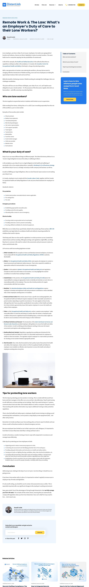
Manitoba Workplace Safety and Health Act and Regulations (28, 288)
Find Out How (69, 99)
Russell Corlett (11, 37)
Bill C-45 (52, 229)
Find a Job (44, 5)
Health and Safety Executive (25, 61)
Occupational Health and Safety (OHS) (21, 261)
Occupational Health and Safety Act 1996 (34, 278)
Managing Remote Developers (10, 18)
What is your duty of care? (70, 62)
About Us (60, 5)
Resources (52, 4)
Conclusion (66, 72)
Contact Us (81, 5)
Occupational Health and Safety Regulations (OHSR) (30, 255)
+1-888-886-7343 (71, 5)
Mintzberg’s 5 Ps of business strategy (43, 165)
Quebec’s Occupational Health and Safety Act (30, 269)
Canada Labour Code (33, 178)
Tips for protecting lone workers (72, 67)
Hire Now (37, 5)
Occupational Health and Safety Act (21, 311)
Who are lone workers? (69, 57)
